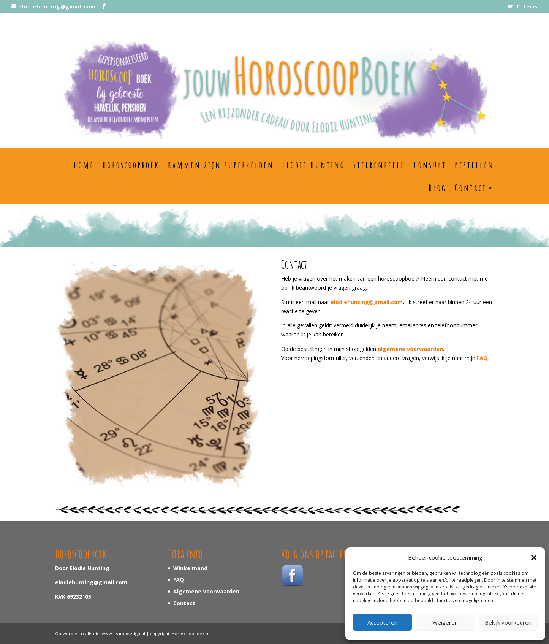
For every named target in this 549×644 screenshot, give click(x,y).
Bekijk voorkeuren (508, 622)
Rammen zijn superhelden (221, 165)
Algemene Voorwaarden (206, 591)
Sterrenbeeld (379, 165)
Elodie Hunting (313, 165)
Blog (437, 188)
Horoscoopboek (131, 165)
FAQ (178, 579)
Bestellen (474, 165)
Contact (471, 188)
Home (84, 165)
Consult (430, 165)
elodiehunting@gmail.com (367, 302)
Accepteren (382, 622)
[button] (534, 558)
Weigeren (445, 622)
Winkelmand (190, 568)
